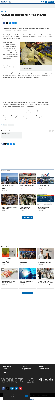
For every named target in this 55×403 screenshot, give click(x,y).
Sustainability (11, 124)
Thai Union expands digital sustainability (26, 282)
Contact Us (5, 368)
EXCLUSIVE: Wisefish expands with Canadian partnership (45, 261)
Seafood (3, 11)
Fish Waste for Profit (44, 368)
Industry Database (7, 366)
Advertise (24, 366)
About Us (41, 366)
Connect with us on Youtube (20, 388)
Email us (16, 388)
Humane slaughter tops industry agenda (44, 207)
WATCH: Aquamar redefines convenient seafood (8, 282)
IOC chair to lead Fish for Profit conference (44, 186)
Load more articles (27, 217)
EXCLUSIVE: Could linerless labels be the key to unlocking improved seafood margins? (45, 283)
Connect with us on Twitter (7, 388)
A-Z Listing (5, 372)
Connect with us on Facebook (3, 388)
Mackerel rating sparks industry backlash (25, 207)
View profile (4, 134)
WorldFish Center (5, 133)
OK (26, 395)
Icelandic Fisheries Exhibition (26, 369)
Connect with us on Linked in (12, 388)
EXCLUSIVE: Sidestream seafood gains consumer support (8, 187)
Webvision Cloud (31, 399)
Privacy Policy (31, 395)
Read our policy (16, 397)
